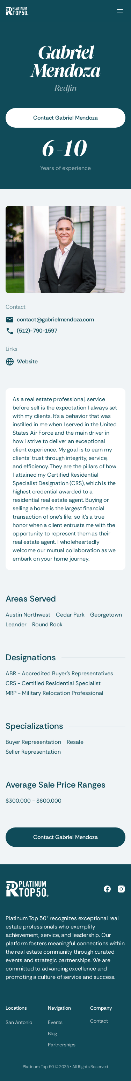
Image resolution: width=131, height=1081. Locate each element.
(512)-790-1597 (37, 330)
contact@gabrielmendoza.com (55, 319)
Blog (52, 1033)
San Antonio (19, 1022)
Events (55, 1022)
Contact (99, 1021)
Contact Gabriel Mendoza (65, 117)
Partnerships (61, 1044)
